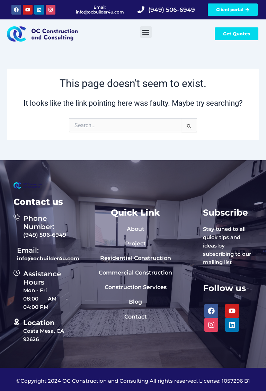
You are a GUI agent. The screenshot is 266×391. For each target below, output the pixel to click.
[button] (146, 32)
